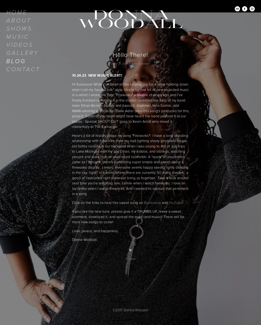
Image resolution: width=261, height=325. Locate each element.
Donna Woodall (130, 18)
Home (16, 12)
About (18, 20)
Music (17, 36)
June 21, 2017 (119, 63)
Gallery (22, 53)
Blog (16, 61)
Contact (23, 69)
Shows (19, 28)
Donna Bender (141, 63)
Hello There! (130, 54)
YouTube (175, 202)
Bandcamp (152, 202)
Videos (19, 45)
